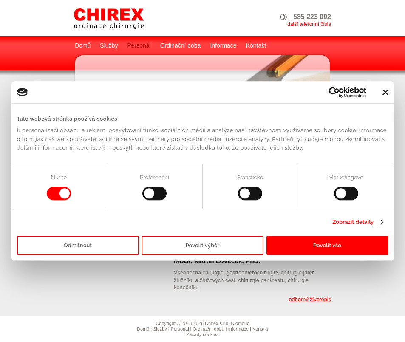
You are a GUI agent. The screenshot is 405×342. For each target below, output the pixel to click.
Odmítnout (78, 245)
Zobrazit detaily (353, 222)
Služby (109, 45)
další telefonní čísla (309, 24)
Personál (138, 45)
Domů (83, 45)
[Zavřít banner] (385, 92)
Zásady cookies (203, 334)
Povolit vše (327, 245)
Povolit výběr (203, 245)
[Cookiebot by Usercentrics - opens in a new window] (329, 92)
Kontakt (256, 45)
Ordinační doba (180, 45)
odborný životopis (310, 299)
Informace (223, 45)
